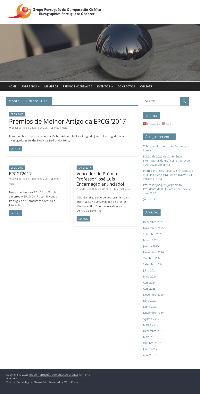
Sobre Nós (29, 86)
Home (12, 86)
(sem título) (150, 199)
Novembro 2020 (153, 294)
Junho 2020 (150, 307)
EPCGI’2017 (20, 173)
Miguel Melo (60, 127)
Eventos (103, 86)
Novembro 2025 (153, 228)
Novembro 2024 (153, 252)
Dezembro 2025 (153, 222)
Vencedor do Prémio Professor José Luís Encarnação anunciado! (100, 179)
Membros (51, 86)
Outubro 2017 (152, 343)
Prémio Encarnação (78, 86)
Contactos (126, 86)
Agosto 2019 (151, 319)
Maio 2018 (149, 337)
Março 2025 (150, 240)
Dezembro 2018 (153, 331)
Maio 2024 (149, 276)
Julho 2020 (149, 300)
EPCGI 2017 (17, 114)
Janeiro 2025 (151, 246)
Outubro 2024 (152, 258)
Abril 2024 (149, 282)
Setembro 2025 (152, 234)
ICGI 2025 (145, 86)
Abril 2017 (149, 355)
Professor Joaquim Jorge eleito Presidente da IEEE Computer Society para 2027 (166, 189)
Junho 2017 (150, 349)
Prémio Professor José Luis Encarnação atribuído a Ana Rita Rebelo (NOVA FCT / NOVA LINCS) (168, 175)
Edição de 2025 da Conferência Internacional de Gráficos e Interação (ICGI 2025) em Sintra (166, 160)
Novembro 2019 (153, 313)
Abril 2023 (149, 288)
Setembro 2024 (152, 264)
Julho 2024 (149, 270)
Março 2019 (150, 325)
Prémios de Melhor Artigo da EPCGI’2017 (67, 121)
